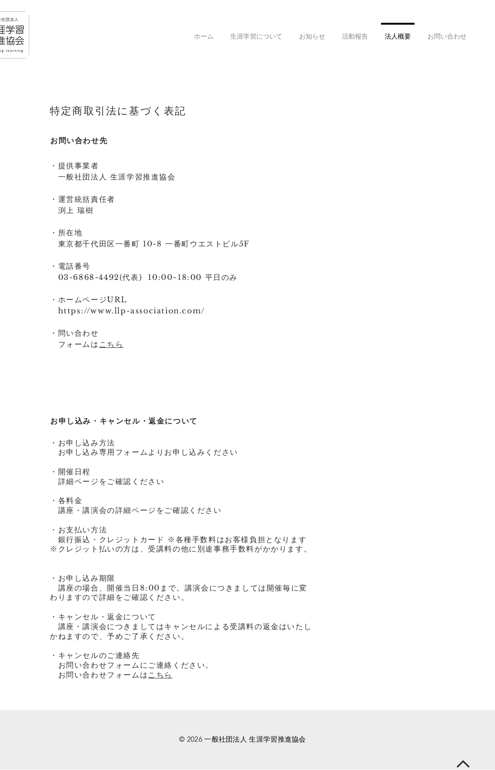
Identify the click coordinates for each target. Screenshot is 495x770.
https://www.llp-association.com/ (131, 310)
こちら (111, 344)
